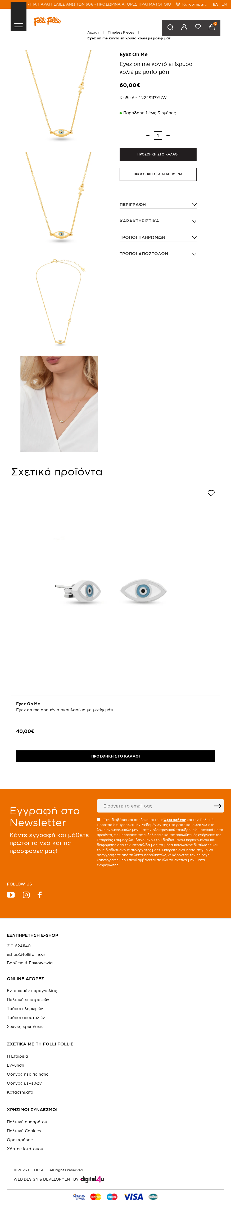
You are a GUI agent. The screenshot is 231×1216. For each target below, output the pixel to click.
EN (224, 4)
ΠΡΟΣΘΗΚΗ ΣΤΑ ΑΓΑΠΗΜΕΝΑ (158, 174)
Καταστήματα (191, 4)
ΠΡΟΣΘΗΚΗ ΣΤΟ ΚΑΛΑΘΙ (158, 154)
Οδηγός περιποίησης (27, 1074)
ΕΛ (215, 4)
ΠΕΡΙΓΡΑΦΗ (133, 204)
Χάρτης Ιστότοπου (25, 1148)
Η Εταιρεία (17, 1056)
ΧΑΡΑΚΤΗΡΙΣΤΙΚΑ (139, 221)
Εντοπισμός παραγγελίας (32, 990)
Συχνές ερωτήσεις (25, 1026)
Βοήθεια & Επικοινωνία (30, 963)
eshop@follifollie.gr (26, 954)
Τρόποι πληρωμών (142, 237)
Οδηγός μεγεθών (24, 1083)
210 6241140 (19, 946)
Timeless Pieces (121, 32)
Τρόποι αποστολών (144, 253)
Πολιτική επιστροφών (28, 999)
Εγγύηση (15, 1065)
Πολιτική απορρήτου (27, 1121)
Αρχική (93, 32)
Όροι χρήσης (20, 1139)
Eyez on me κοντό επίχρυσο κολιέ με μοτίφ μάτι (129, 38)
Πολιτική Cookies (24, 1130)
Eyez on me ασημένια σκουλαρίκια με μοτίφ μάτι (64, 710)
